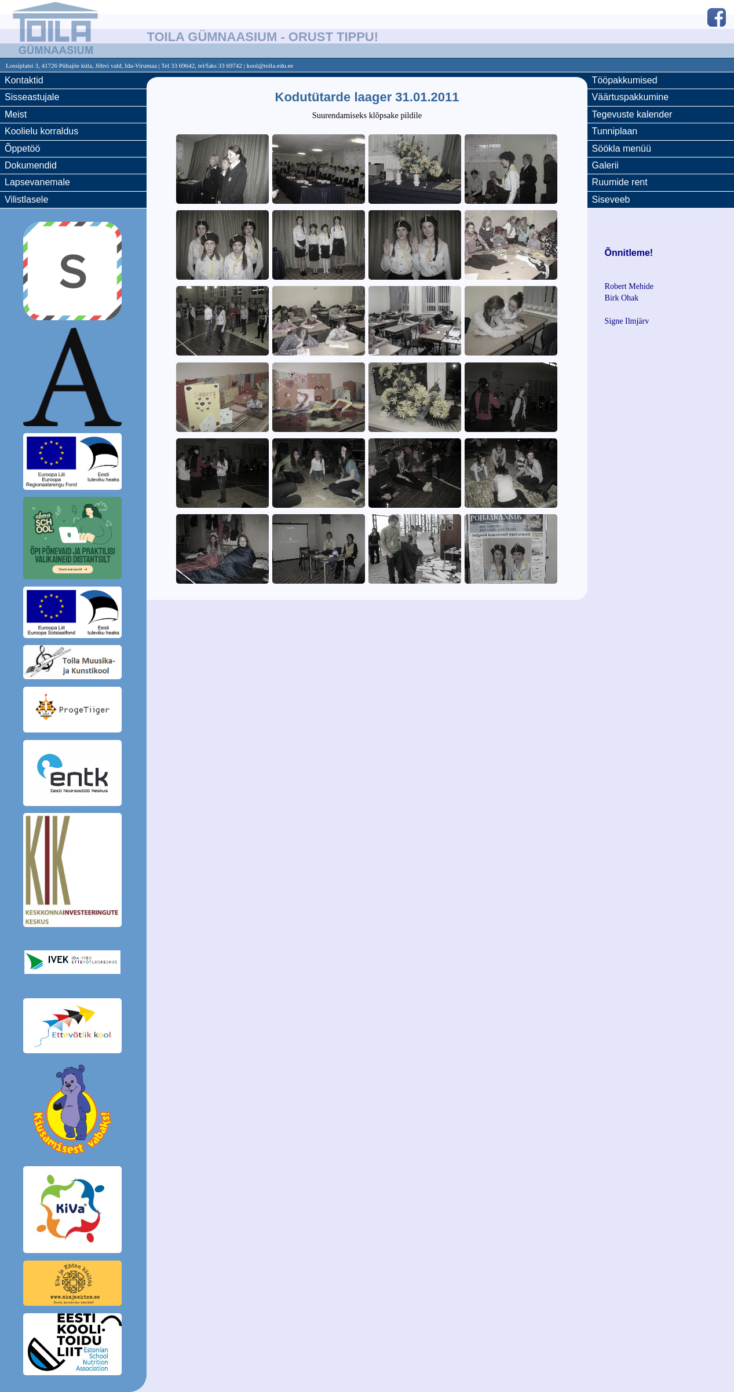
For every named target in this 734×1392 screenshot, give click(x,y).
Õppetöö (22, 148)
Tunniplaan (615, 131)
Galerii (605, 165)
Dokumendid (31, 165)
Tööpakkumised (625, 80)
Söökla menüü (621, 148)
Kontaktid (24, 80)
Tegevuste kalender (632, 114)
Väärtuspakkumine (630, 97)
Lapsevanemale (37, 182)
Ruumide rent (620, 182)
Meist (16, 114)
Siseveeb (611, 199)
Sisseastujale (32, 97)
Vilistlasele (26, 199)
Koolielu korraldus (41, 131)
